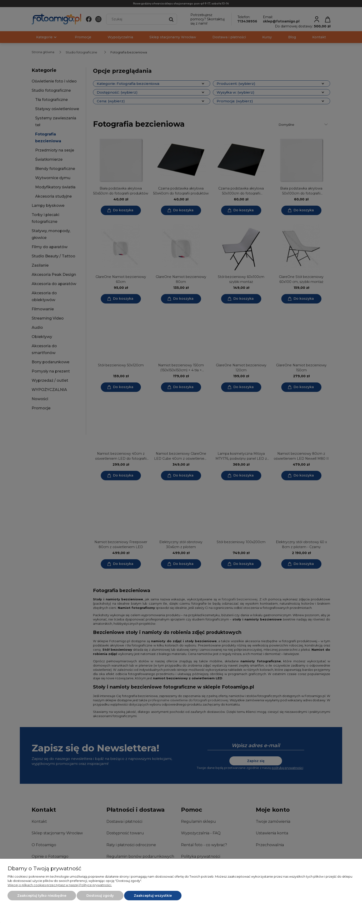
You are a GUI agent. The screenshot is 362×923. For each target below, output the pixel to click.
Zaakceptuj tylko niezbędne (41, 895)
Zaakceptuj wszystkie (153, 895)
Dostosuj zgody (100, 895)
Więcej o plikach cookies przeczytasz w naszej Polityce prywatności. (60, 885)
